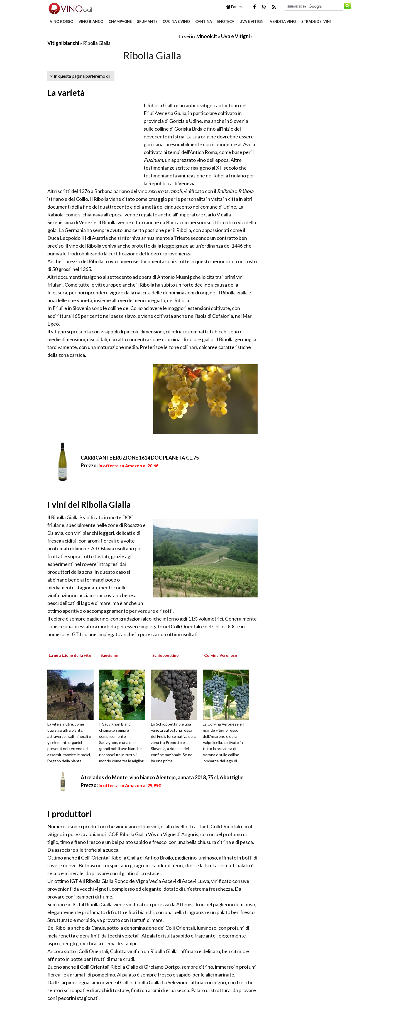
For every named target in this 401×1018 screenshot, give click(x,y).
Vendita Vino (283, 21)
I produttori (69, 814)
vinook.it (207, 36)
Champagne (120, 21)
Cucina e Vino (176, 21)
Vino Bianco (91, 21)
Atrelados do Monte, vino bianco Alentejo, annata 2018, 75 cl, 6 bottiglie (162, 777)
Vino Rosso (61, 21)
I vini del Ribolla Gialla (89, 504)
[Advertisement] (112, 36)
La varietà (66, 92)
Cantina (203, 21)
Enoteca (225, 21)
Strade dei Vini (316, 21)
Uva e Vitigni (252, 21)
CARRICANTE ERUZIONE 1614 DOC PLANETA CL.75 (140, 458)
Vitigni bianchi (63, 43)
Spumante (147, 21)
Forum (234, 6)
